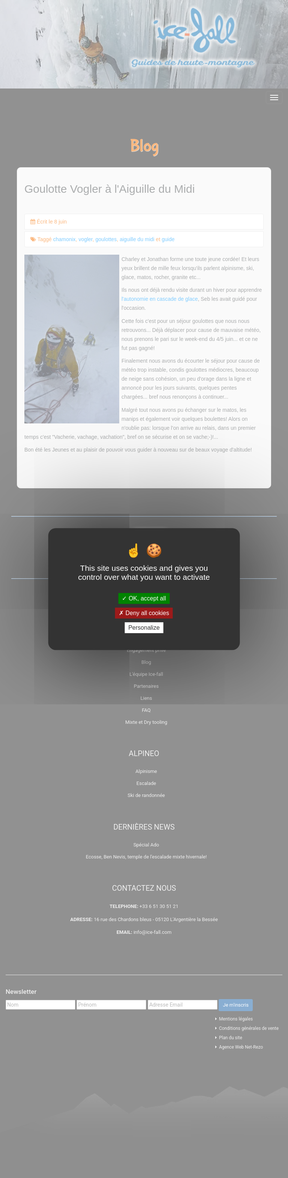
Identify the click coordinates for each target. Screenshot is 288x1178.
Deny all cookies (144, 613)
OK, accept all (144, 598)
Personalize (144, 627)
